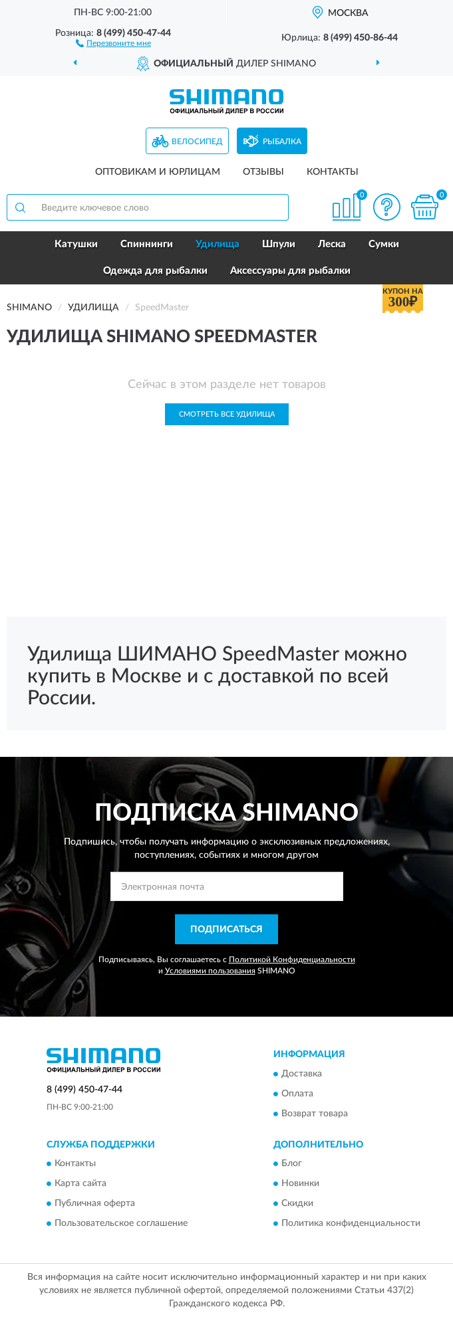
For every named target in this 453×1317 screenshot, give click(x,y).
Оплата (297, 1093)
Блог (291, 1164)
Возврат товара (314, 1113)
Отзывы (263, 172)
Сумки (384, 244)
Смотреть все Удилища (227, 414)
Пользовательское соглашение (121, 1224)
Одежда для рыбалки (155, 271)
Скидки (297, 1204)
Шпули (278, 244)
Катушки (76, 244)
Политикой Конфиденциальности (292, 959)
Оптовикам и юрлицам (157, 172)
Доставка (301, 1073)
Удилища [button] (217, 244)
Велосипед (197, 142)
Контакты (333, 172)
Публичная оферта (95, 1204)
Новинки (300, 1184)
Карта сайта (80, 1184)
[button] (113, 43)
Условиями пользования (210, 971)
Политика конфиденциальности (350, 1224)
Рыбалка (282, 142)
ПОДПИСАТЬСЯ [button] (226, 929)
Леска (332, 244)
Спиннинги (146, 244)
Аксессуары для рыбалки (290, 271)
